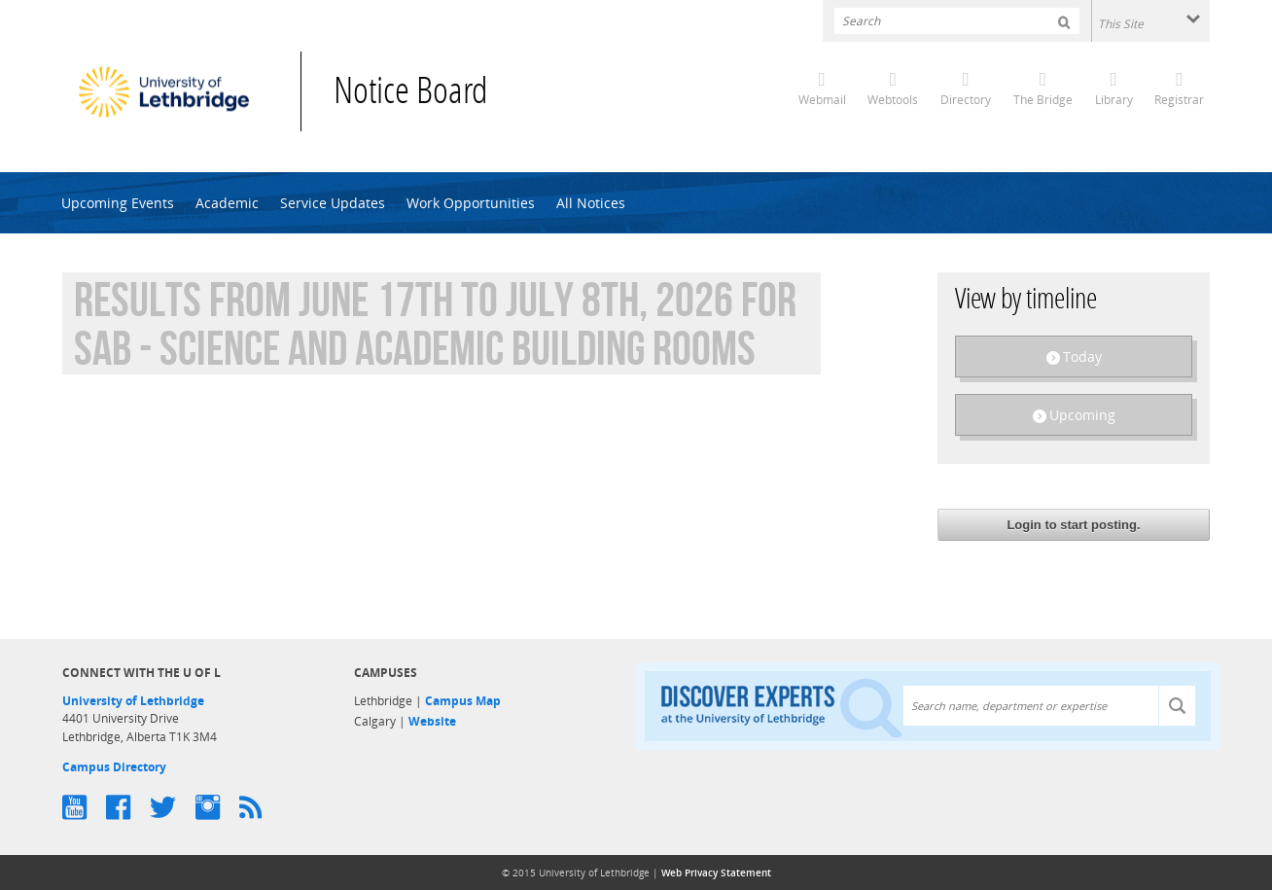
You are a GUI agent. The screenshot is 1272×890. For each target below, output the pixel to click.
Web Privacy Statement (716, 872)
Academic (227, 203)
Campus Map (463, 701)
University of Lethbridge (133, 701)
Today (1082, 356)
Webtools (892, 99)
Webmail (822, 99)
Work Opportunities (470, 203)
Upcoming (1082, 415)
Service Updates (332, 203)
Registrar (1179, 99)
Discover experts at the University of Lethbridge (781, 706)
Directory (965, 99)
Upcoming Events (117, 203)
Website (432, 721)
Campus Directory (114, 767)
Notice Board (411, 94)
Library (1114, 99)
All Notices (590, 203)
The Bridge (1043, 99)
